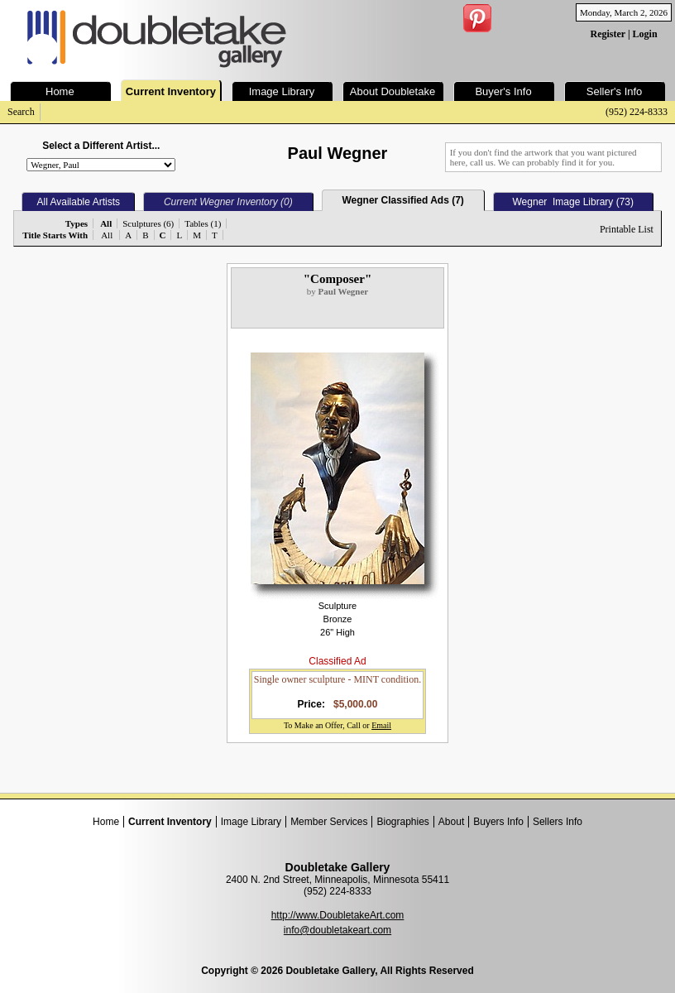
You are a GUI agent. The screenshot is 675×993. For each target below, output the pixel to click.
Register (607, 34)
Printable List (626, 229)
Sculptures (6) (148, 223)
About (451, 822)
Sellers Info (557, 822)
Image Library (251, 822)
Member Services (328, 822)
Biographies (402, 822)
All (106, 235)
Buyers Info (498, 822)
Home (106, 822)
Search (21, 112)
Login (645, 34)
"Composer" (337, 278)
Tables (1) (202, 223)
